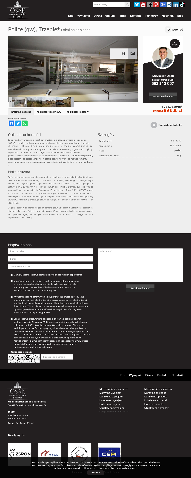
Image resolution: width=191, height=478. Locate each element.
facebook (150, 4)
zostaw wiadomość (163, 96)
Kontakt (135, 15)
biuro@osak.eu (20, 415)
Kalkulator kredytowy (49, 111)
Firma (122, 15)
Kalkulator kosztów (77, 111)
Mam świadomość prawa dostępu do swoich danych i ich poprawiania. (47, 274)
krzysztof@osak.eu (163, 79)
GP (163, 4)
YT (143, 4)
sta (169, 4)
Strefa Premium (104, 15)
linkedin (176, 4)
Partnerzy (151, 15)
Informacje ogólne (21, 111)
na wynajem (114, 389)
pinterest (156, 4)
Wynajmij (83, 15)
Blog (180, 15)
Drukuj (123, 53)
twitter (137, 4)
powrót (177, 29)
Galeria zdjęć (132, 53)
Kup (71, 15)
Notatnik (168, 15)
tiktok (182, 4)
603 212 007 (162, 83)
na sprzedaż (158, 389)
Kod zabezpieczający (21, 352)
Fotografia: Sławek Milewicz (22, 423)
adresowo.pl (122, 411)
